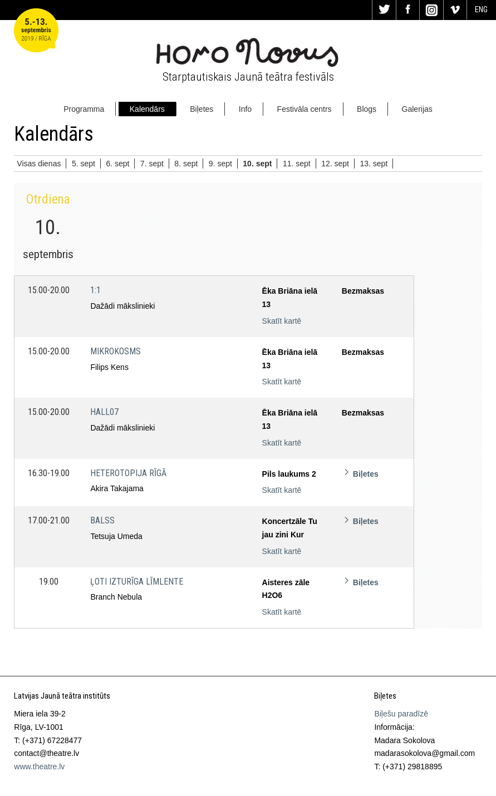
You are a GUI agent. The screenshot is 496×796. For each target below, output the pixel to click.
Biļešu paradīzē (401, 713)
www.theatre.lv (39, 766)
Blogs (366, 109)
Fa (408, 10)
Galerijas (417, 109)
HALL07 (104, 412)
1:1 (95, 290)
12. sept (335, 163)
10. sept (257, 163)
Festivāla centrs (304, 109)
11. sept (297, 163)
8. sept (186, 163)
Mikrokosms (115, 351)
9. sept (220, 163)
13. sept (373, 163)
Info (245, 109)
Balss (102, 520)
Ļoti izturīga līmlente (136, 581)
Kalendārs (147, 109)
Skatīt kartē (282, 321)
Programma (83, 109)
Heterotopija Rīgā (128, 473)
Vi (455, 10)
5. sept (83, 163)
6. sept (117, 163)
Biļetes (201, 109)
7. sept (152, 163)
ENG (481, 9)
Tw (384, 10)
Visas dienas (39, 163)
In (431, 10)
